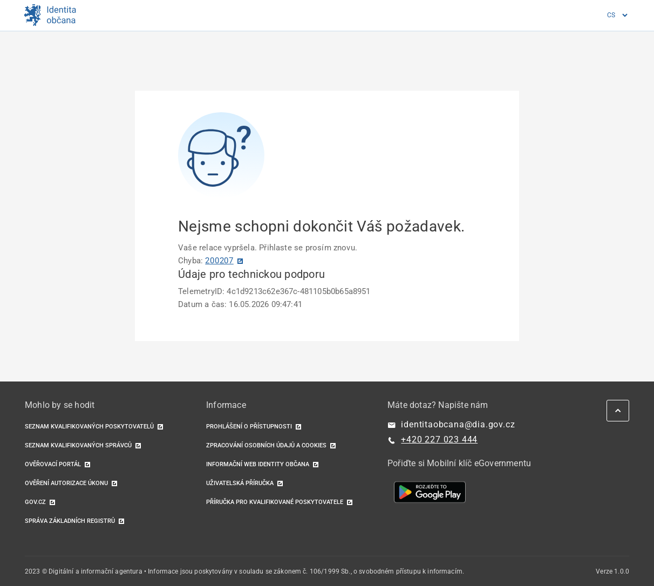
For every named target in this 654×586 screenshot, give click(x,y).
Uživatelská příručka (240, 483)
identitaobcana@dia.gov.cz (458, 424)
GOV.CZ (35, 502)
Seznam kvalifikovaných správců (78, 445)
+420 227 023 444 (439, 439)
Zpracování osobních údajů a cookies (266, 445)
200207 (219, 260)
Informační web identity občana (257, 464)
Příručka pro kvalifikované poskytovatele (274, 502)
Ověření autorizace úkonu (66, 483)
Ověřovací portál (53, 464)
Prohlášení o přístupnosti (249, 426)
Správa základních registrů (70, 520)
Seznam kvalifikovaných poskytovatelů (89, 426)
